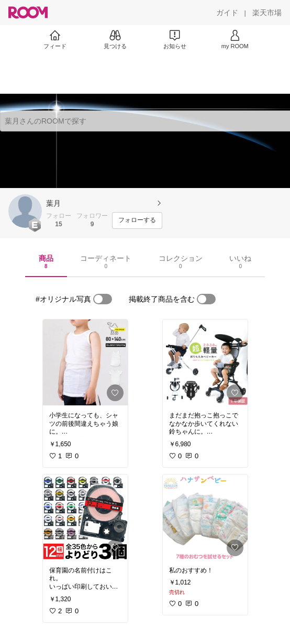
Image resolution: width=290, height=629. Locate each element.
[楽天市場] (267, 12)
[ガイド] (227, 12)
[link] (85, 362)
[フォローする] (137, 220)
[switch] (102, 299)
